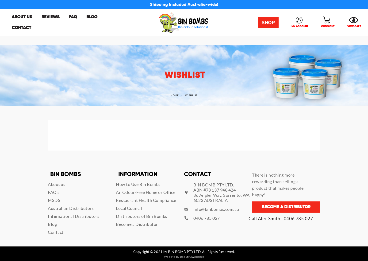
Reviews (51, 17)
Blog (91, 17)
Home (175, 95)
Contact (21, 28)
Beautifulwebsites (192, 256)
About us (22, 17)
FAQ (73, 17)
